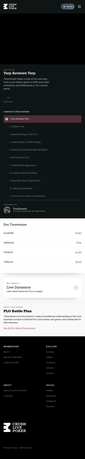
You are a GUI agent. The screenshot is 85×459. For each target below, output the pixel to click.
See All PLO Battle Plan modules (19, 328)
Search (67, 6)
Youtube (50, 407)
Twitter (49, 391)
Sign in (7, 352)
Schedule (8, 396)
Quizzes (50, 373)
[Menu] (79, 6)
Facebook (51, 396)
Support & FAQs (11, 363)
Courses (50, 352)
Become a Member (13, 357)
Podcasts (50, 363)
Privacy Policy (11, 448)
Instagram (51, 401)
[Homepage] (10, 6)
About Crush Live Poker (15, 391)
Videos (49, 357)
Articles (49, 368)
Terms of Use (25, 448)
